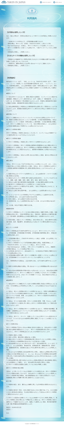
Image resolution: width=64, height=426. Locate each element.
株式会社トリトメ (35, 423)
